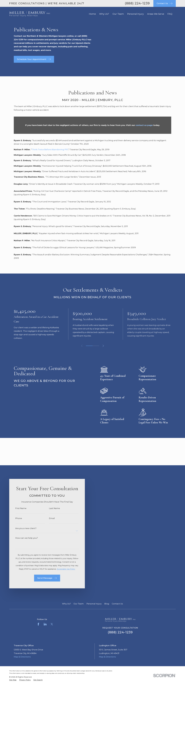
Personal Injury (94, 604)
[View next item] (103, 346)
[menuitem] (12, 680)
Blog (106, 604)
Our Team (79, 604)
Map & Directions (22, 657)
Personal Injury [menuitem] (135, 14)
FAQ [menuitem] (169, 14)
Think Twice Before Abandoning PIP (50, 149)
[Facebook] (38, 624)
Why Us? (66, 604)
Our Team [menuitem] (118, 14)
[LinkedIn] (45, 624)
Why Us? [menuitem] (104, 14)
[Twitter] (51, 624)
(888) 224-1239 (137, 3)
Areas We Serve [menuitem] (155, 14)
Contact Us (117, 604)
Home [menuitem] (92, 14)
